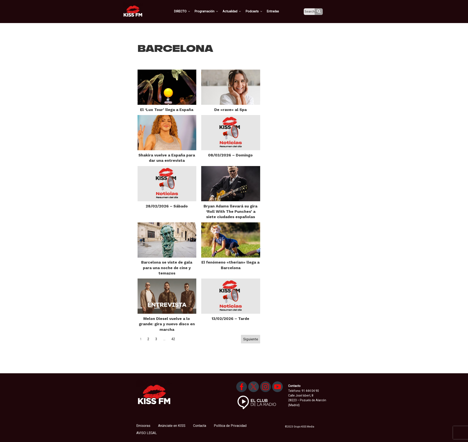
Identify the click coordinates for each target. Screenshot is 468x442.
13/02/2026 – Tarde (230, 318)
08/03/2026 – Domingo (230, 155)
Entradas (276, 11)
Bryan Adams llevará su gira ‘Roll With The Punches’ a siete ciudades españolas (230, 211)
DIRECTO (188, 11)
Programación (212, 11)
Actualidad (236, 11)
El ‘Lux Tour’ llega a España (166, 109)
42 (173, 339)
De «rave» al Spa (230, 109)
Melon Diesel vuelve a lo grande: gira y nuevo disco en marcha (167, 323)
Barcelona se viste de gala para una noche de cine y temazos (166, 267)
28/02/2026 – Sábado (167, 206)
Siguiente (250, 339)
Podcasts (258, 11)
